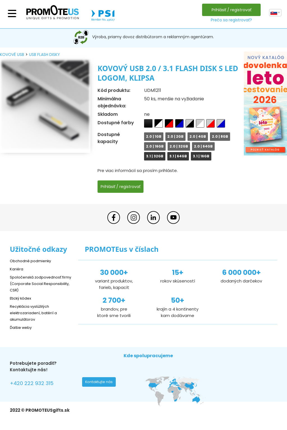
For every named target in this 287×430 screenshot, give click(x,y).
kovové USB (12, 54)
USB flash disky (44, 54)
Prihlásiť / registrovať (230, 10)
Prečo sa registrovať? (230, 20)
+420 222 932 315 (35, 384)
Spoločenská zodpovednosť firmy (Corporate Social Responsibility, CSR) (39, 283)
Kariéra (17, 269)
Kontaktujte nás (100, 383)
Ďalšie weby (22, 327)
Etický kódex (22, 298)
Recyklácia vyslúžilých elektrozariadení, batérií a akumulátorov (36, 312)
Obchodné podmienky (33, 261)
